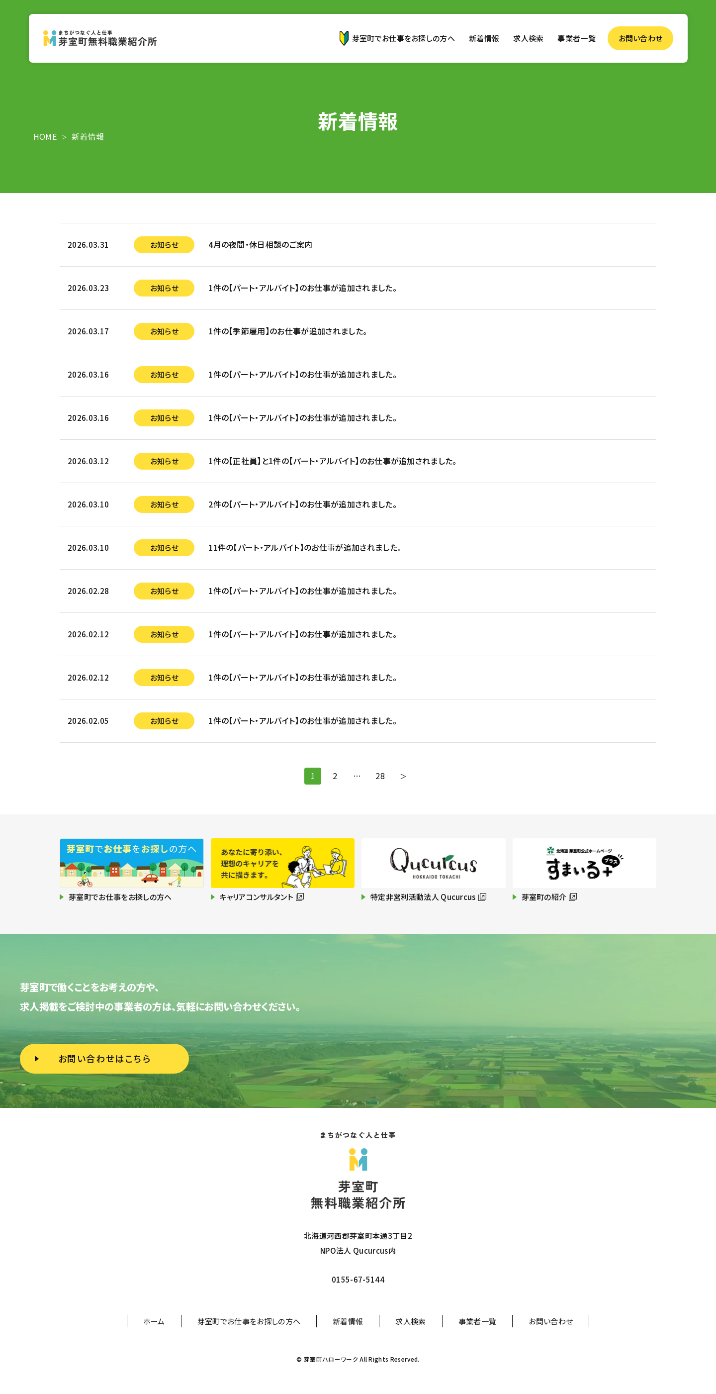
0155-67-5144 (358, 1279)
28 (382, 777)
